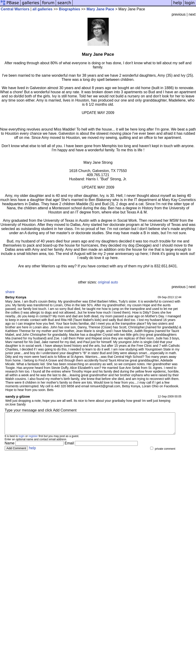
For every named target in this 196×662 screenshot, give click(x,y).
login (21, 440)
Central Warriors (15, 9)
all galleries (42, 9)
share (10, 292)
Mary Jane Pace (100, 9)
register (33, 440)
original (104, 282)
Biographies (69, 9)
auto (114, 282)
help (32, 452)
